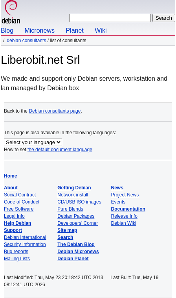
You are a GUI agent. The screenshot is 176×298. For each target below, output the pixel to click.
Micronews (39, 30)
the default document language (60, 149)
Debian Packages (75, 216)
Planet (74, 30)
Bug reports (16, 251)
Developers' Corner (77, 223)
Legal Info (14, 216)
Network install (72, 195)
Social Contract (20, 195)
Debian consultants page (55, 111)
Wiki (100, 30)
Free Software (18, 209)
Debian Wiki (123, 223)
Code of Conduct (21, 202)
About (11, 188)
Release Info (124, 216)
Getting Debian (74, 188)
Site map (67, 230)
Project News (125, 195)
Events (118, 202)
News (117, 188)
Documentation (128, 209)
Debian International (25, 237)
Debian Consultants (26, 40)
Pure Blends (70, 209)
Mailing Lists (17, 258)
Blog (7, 30)
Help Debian (17, 223)
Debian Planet (72, 258)
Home (10, 176)
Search (65, 237)
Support (13, 230)
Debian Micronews (78, 251)
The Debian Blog (76, 244)
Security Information (25, 244)
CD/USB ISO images (79, 202)
